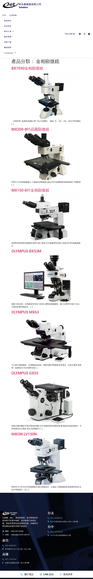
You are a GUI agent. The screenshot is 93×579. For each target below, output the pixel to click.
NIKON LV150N (24, 434)
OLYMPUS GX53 (24, 373)
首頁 (4, 15)
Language (10, 53)
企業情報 (13, 15)
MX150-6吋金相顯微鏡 (30, 190)
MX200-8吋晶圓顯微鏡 (30, 129)
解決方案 (9, 31)
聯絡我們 (7, 47)
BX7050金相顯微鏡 (27, 68)
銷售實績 (7, 36)
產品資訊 (7, 26)
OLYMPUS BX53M (26, 251)
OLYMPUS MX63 (25, 312)
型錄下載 (7, 42)
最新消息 (7, 20)
